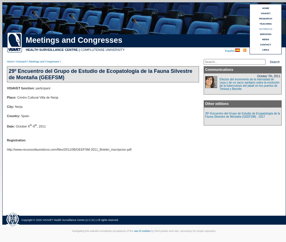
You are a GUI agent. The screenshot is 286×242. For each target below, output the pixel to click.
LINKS (265, 50)
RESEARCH (265, 18)
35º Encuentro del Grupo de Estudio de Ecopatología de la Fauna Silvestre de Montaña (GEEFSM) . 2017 (242, 115)
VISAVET (266, 13)
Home (10, 61)
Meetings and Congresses (44, 61)
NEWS (265, 39)
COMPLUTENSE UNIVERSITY (103, 49)
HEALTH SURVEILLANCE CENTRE (52, 49)
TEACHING (266, 24)
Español (230, 50)
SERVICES (265, 34)
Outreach (21, 61)
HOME (265, 8)
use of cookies (142, 231)
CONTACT (265, 44)
